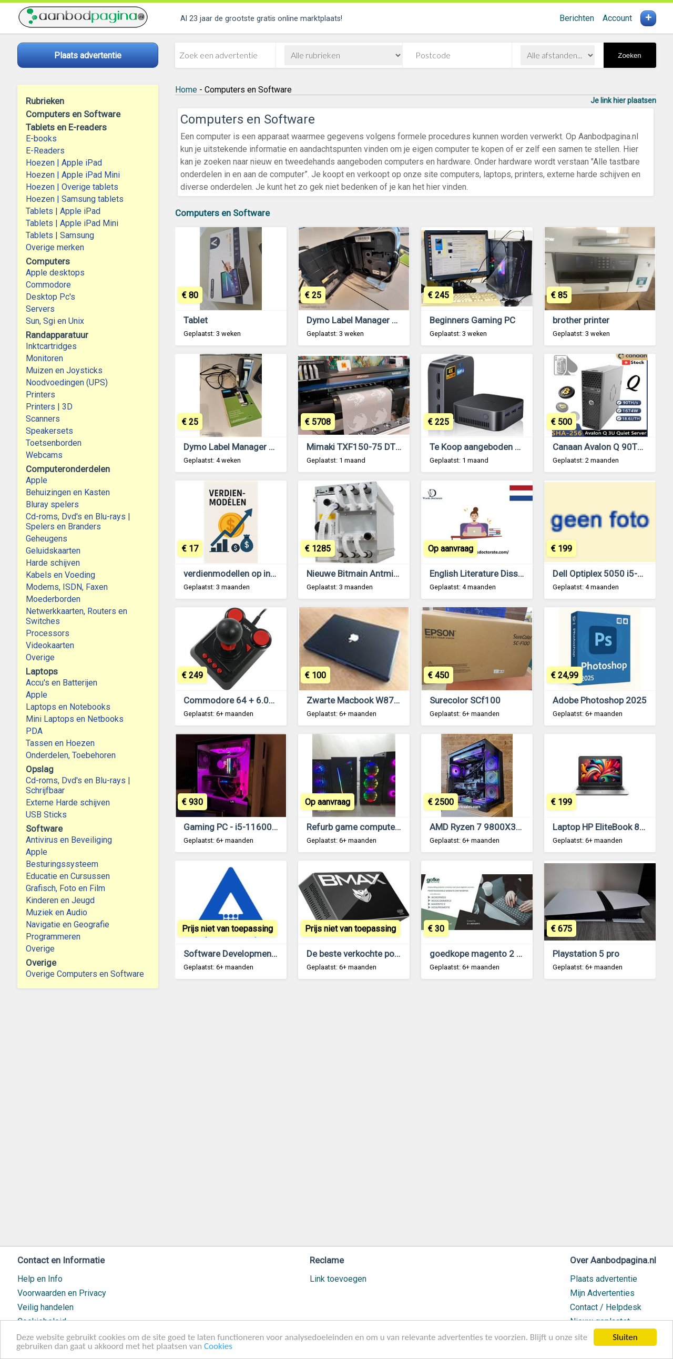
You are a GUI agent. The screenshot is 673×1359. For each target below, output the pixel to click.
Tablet (195, 320)
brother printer (581, 320)
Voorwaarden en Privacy (61, 1293)
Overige (40, 657)
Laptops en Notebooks (68, 707)
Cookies (218, 1347)
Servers (40, 309)
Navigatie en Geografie (67, 924)
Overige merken (55, 247)
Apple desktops (55, 273)
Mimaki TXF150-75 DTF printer (367, 447)
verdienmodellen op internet (238, 573)
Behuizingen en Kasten (68, 492)
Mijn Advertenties (602, 1293)
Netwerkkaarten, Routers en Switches (76, 616)
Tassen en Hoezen (60, 743)
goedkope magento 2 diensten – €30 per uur (517, 953)
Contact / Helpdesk (605, 1307)
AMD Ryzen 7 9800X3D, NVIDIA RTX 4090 (512, 827)
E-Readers (45, 151)
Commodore (48, 285)
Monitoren (44, 358)
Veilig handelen (45, 1307)
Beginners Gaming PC (472, 320)
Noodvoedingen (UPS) (67, 382)
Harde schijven (53, 563)
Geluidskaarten (53, 551)
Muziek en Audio (56, 912)
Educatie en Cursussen (68, 876)
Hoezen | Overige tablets (72, 187)
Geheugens (46, 539)
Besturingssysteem (62, 864)
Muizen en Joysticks (64, 370)
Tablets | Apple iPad (63, 211)
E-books (41, 139)
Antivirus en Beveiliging (69, 840)
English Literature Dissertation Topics (503, 573)
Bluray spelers (52, 504)
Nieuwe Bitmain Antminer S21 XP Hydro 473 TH (400, 573)
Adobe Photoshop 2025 (600, 700)
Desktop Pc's (50, 297)
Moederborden (53, 599)
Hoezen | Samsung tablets (75, 199)
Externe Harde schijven (68, 803)
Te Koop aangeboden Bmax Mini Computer (513, 447)
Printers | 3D (49, 407)
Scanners (43, 419)
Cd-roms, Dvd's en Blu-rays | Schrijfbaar (78, 785)
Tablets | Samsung (60, 235)
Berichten (576, 18)
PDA (34, 731)
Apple (36, 480)
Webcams (44, 455)
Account (617, 18)
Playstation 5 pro (586, 953)
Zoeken (629, 55)
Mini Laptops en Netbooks (75, 719)
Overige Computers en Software (85, 974)
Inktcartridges (51, 346)
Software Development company (248, 953)
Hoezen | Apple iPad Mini (73, 175)
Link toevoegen (338, 1279)
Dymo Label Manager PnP (357, 320)
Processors (47, 633)
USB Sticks (46, 815)
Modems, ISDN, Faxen (67, 587)
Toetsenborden (53, 443)
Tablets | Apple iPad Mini (72, 223)
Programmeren (53, 937)
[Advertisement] (415, 1117)
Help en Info (40, 1279)
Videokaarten (50, 645)
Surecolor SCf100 (465, 700)
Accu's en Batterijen (61, 683)
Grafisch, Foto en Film (65, 888)
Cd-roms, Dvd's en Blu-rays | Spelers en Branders (78, 522)
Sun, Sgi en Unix (55, 321)
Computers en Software (222, 213)
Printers (40, 395)
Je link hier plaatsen (623, 100)
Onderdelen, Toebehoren (71, 755)
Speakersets (49, 431)
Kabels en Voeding (60, 575)
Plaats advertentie (603, 1279)
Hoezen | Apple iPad (64, 163)
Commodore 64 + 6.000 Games (246, 700)
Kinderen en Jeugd (60, 900)
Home (186, 90)
